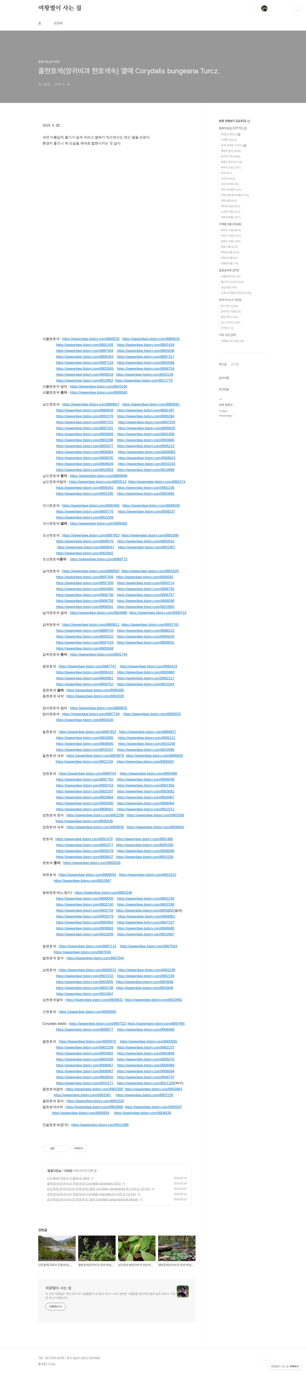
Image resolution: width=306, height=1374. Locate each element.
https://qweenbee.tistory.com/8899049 (151, 505)
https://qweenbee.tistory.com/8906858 (80, 1113)
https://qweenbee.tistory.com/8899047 (85, 547)
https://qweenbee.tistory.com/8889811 (90, 624)
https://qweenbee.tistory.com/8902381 (82, 1095)
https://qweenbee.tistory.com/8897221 (97, 1023)
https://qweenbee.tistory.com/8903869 (145, 1053)
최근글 (223, 364)
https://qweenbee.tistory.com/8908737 (145, 1077)
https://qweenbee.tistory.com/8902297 (84, 791)
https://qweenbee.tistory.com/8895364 (145, 416)
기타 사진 (227, 335)
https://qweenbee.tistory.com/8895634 (145, 636)
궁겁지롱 (229, 287)
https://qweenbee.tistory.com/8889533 (151, 339)
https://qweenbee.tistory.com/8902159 (84, 761)
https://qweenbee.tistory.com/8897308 (84, 577)
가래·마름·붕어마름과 (235, 195)
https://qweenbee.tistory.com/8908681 (84, 809)
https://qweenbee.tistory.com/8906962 (84, 922)
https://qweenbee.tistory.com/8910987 (145, 934)
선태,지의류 (230, 184)
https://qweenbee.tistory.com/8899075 (87, 1041)
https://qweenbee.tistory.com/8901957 (146, 547)
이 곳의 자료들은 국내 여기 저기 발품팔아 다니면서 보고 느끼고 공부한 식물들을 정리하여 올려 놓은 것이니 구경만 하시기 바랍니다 (110, 1296)
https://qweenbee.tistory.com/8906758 (84, 601)
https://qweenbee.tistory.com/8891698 (149, 535)
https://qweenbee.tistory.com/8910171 (84, 1083)
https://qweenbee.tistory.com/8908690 (84, 744)
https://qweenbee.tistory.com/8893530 (91, 863)
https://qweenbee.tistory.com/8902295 (84, 493)
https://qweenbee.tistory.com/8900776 (84, 511)
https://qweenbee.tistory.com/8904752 (84, 684)
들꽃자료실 (54, 1170)
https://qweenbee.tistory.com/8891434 (145, 345)
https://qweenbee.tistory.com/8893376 (84, 416)
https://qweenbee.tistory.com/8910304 (145, 684)
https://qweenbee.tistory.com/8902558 (155, 815)
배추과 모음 (231, 167)
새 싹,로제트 (233, 145)
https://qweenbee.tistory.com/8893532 (84, 636)
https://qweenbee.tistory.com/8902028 (95, 696)
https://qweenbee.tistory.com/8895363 (84, 357)
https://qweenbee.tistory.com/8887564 (84, 351)
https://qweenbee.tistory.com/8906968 (145, 1065)
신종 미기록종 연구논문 (236, 293)
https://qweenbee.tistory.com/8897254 (146, 422)
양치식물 (229, 200)
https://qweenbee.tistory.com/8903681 (145, 791)
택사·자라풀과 (231, 189)
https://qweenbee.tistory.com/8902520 (95, 1101)
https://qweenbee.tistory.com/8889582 (90, 571)
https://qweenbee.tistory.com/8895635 (84, 821)
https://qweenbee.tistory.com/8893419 (148, 666)
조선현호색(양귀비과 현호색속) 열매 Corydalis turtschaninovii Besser (92, 1199)
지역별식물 (230, 224)
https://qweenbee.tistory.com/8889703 (84, 630)
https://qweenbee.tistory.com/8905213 (145, 446)
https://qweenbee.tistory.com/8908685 (145, 928)
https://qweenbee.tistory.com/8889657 (90, 404)
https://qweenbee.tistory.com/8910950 (153, 1000)
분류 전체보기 (234, 121)
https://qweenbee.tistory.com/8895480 (95, 690)
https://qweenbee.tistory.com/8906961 (146, 916)
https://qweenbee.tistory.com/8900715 (157, 613)
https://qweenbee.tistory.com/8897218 (84, 363)
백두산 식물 (231, 230)
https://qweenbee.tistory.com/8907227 (145, 922)
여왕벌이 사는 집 (59, 8)
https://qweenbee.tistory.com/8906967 (84, 1071)
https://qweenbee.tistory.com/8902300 (94, 1089)
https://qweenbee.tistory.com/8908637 (84, 857)
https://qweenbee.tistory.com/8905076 (145, 1059)
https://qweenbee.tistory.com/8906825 (154, 755)
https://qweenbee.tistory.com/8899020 (146, 428)
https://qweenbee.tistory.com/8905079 (84, 916)
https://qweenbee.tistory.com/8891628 (149, 571)
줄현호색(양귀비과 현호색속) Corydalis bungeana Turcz (84, 1183)
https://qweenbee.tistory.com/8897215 (84, 422)
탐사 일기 (229, 306)
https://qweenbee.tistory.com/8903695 (84, 982)
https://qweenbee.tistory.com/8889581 (151, 404)
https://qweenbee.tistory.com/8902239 (145, 976)
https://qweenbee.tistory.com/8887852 (87, 732)
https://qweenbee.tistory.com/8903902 (84, 553)
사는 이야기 (230, 322)
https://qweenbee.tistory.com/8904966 (98, 613)
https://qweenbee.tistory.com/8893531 (145, 541)
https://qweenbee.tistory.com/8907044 (95, 958)
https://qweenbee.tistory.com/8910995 (145, 750)
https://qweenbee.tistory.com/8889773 (98, 559)
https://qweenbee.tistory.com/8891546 (103, 892)
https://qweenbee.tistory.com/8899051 (145, 642)
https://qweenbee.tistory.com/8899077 (84, 1029)
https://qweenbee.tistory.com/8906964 (145, 803)
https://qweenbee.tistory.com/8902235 (145, 898)
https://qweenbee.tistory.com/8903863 (153, 1089)
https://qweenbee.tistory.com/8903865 (145, 493)
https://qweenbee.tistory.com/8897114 (87, 946)
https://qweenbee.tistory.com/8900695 (148, 1041)
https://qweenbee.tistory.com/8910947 (84, 994)
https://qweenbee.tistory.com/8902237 (145, 1047)
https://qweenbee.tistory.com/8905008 (84, 1059)
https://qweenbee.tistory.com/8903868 (94, 1107)
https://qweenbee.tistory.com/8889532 (90, 339)
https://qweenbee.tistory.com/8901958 (145, 434)
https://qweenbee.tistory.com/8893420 (84, 720)
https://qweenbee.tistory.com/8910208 (84, 517)
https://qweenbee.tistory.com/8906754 (145, 368)
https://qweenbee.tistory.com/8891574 (156, 482)
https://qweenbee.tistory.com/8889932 (98, 708)
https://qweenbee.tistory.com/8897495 (156, 1023)
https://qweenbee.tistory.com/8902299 (145, 904)
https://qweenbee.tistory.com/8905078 (84, 851)
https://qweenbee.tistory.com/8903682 (84, 1053)
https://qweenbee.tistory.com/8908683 (84, 928)
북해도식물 (230, 252)
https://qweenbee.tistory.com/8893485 (90, 505)
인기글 (235, 364)
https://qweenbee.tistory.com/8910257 (84, 750)
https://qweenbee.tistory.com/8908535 (84, 458)
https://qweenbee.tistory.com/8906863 (84, 452)
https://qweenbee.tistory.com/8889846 (98, 476)
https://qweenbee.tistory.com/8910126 (144, 374)
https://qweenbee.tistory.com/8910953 (84, 470)
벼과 (226, 173)
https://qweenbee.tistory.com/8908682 (155, 827)
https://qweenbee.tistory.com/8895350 (144, 845)
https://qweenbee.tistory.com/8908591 (84, 607)
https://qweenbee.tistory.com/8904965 (84, 589)
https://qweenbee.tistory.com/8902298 (95, 815)
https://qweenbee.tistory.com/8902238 (146, 970)
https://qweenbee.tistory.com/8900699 (84, 434)
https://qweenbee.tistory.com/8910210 (147, 875)
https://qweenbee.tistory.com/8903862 (144, 910)
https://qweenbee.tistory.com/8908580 (145, 851)
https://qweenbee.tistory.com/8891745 (149, 624)
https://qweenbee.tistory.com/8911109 (145, 1083)
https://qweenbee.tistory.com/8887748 (90, 714)
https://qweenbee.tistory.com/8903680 (145, 440)
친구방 (227, 328)
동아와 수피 (231, 156)
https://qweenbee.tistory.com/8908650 (84, 1077)
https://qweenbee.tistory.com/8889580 (98, 392)
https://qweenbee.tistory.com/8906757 (145, 595)
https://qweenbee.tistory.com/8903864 (84, 797)
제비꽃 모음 (230, 206)
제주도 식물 (231, 235)
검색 (254, 8)
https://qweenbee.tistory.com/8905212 (146, 738)
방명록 (58, 23)
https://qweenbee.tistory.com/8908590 (145, 601)
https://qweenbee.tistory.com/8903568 (145, 363)
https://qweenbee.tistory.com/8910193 (146, 464)
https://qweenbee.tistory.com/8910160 (98, 386)
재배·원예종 (231, 217)
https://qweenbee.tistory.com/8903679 (95, 755)
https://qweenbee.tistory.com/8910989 (145, 470)
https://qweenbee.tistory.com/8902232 (84, 976)
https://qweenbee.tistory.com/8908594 (145, 1071)
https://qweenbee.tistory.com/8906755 (145, 589)
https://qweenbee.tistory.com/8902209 (84, 1047)
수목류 (229, 139)
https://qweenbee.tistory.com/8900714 (145, 583)
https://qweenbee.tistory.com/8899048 (145, 779)
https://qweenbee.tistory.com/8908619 (146, 458)
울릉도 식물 (231, 241)
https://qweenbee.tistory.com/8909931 (94, 1000)
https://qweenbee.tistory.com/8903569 (84, 368)
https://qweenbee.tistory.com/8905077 (84, 446)
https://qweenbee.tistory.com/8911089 (100, 1125)
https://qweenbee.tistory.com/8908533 (84, 374)
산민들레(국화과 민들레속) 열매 (68, 1178)
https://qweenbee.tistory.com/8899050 (84, 898)
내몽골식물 (229, 263)
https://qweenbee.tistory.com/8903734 (84, 910)
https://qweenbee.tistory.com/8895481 (84, 488)
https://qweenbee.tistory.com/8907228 (144, 1095)
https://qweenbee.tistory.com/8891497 (145, 410)
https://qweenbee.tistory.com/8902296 (84, 440)
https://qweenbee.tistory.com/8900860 (145, 672)
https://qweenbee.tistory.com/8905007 (153, 1107)
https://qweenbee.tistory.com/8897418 (84, 642)
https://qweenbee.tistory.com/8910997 (82, 881)
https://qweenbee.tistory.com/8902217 (145, 678)
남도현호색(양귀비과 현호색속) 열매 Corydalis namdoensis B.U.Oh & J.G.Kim (98, 1188)
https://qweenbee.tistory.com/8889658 (84, 410)
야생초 (68, 1170)
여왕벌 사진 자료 (232, 341)
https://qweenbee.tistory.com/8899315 (87, 970)
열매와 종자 (231, 150)
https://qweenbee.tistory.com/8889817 (147, 732)
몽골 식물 (229, 246)
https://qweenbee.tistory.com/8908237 (146, 511)
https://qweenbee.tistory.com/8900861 (84, 678)
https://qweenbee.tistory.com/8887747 (87, 666)
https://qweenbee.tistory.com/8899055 (87, 875)
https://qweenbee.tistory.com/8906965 (87, 1012)
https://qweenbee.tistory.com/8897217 (145, 357)
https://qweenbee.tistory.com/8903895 (84, 738)
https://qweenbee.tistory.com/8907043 (148, 946)
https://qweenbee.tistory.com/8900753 (84, 785)
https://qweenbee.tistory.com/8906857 (84, 1065)
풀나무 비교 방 (232, 281)
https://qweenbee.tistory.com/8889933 (151, 714)
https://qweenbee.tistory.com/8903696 (144, 982)
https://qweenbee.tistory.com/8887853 (90, 535)
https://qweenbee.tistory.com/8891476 (84, 839)
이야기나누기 (230, 300)
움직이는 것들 (231, 311)
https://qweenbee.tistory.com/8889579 (84, 541)
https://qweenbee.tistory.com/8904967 (145, 797)
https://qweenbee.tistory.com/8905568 (84, 648)
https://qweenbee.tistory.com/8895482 (98, 523)
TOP (264, 1359)
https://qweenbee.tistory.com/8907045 (82, 952)
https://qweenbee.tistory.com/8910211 (145, 809)
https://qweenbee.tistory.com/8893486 (148, 773)
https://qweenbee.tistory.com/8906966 (145, 1029)
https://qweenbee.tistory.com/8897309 (84, 583)
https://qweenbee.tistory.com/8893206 (145, 351)
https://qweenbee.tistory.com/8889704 (87, 773)
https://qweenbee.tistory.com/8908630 (95, 827)
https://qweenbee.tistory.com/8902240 (84, 904)
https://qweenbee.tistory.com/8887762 (84, 779)
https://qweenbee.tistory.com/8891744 (98, 654)
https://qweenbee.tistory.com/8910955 (145, 607)
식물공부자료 (231, 276)
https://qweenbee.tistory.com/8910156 (144, 857)
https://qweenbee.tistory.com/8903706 (84, 988)
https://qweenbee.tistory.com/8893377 (84, 845)
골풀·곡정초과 (231, 162)
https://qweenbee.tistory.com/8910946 (144, 988)
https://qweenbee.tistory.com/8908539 (142, 1113)
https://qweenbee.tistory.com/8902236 (145, 488)
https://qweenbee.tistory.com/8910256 (146, 744)
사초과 (228, 178)
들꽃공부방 (229, 270)
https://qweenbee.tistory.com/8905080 (84, 803)
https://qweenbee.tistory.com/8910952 (84, 380)
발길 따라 (229, 317)
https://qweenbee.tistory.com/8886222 (145, 630)
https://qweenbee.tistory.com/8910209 (84, 934)
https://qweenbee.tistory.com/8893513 (97, 482)
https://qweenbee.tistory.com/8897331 (84, 428)
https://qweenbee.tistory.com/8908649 (84, 464)
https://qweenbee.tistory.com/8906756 (84, 595)
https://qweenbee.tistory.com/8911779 (143, 380)
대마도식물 (229, 257)
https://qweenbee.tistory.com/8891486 (144, 839)
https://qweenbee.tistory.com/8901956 (145, 785)
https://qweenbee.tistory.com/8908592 (144, 577)
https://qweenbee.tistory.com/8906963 (146, 452)
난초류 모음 (230, 211)
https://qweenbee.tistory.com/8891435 (84, 345)
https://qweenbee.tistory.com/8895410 (84, 672)
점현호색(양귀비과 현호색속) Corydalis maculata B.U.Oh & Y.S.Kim (91, 1194)
